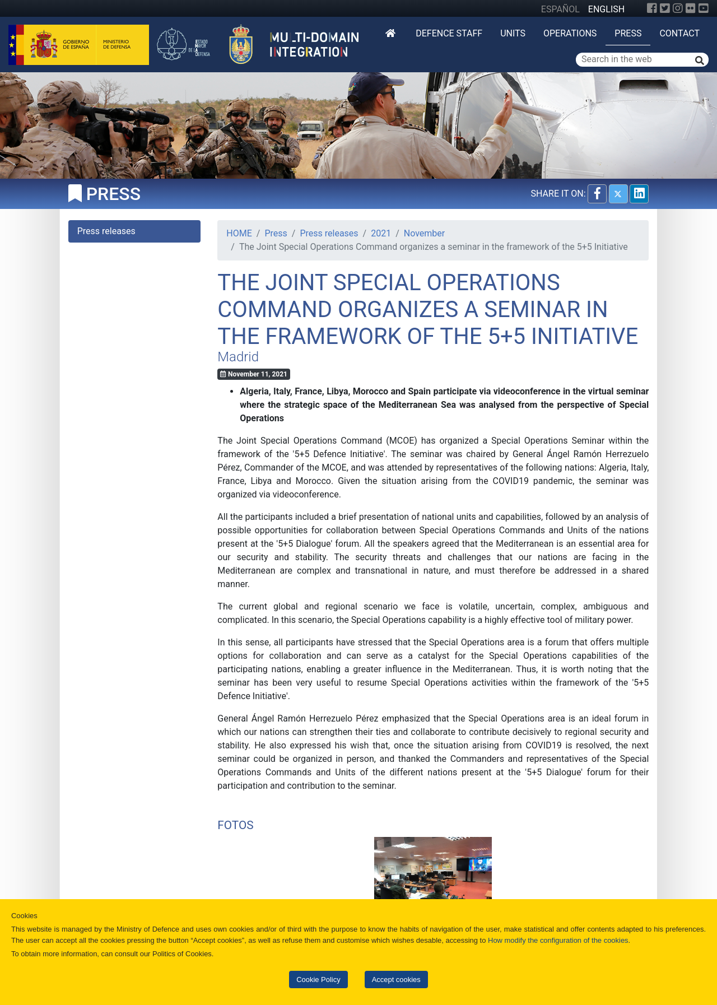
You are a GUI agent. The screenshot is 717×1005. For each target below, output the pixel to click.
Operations (570, 33)
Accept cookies (396, 979)
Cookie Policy (318, 979)
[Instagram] (678, 8)
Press (627, 33)
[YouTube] (704, 8)
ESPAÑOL (560, 9)
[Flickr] (691, 8)
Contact (679, 33)
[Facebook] (652, 8)
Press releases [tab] (106, 231)
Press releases (329, 233)
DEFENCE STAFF (449, 33)
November (424, 233)
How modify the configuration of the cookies (558, 940)
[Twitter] (665, 8)
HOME (239, 233)
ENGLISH (606, 9)
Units (512, 33)
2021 (381, 233)
